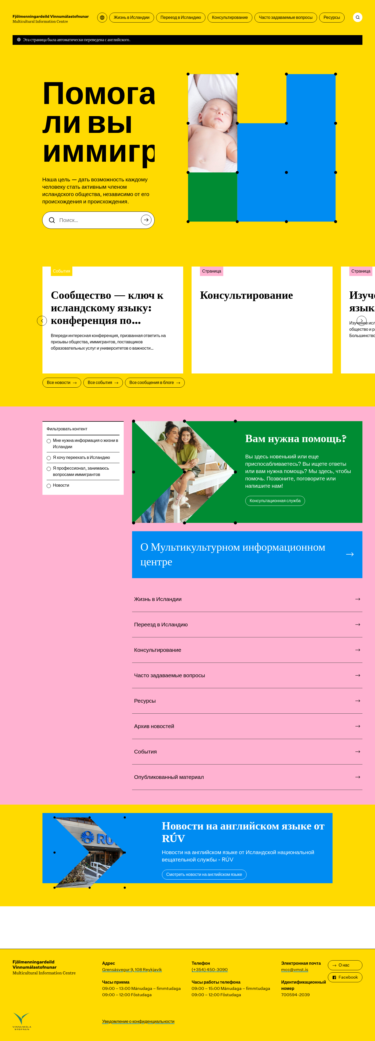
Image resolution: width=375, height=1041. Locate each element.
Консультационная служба (275, 500)
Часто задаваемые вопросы (286, 17)
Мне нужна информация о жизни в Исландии (85, 443)
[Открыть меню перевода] (102, 18)
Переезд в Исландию (181, 17)
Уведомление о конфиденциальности (138, 1021)
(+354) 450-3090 (210, 969)
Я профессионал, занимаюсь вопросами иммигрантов (81, 471)
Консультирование (230, 17)
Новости (61, 485)
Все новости (62, 382)
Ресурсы (332, 17)
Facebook (345, 977)
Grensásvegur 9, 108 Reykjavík (132, 969)
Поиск (147, 221)
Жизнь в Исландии (132, 17)
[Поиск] (357, 17)
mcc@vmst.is (294, 969)
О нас (340, 965)
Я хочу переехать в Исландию (81, 457)
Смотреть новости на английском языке (204, 874)
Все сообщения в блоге (154, 382)
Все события (103, 382)
